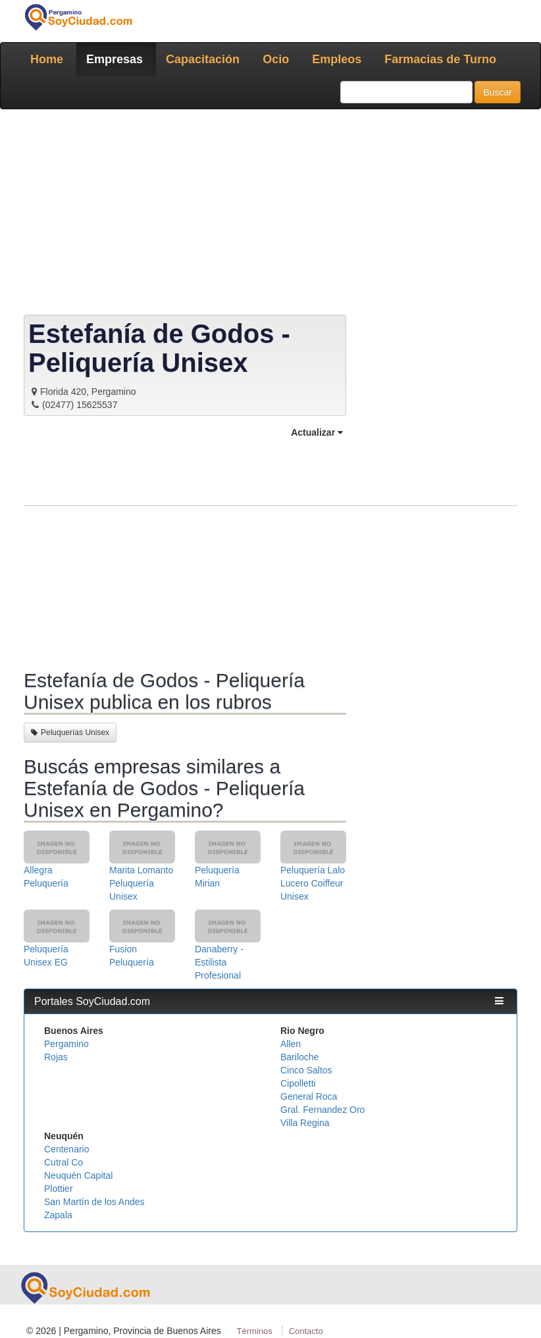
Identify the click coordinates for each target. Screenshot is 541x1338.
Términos (254, 1331)
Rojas (56, 1057)
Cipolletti (298, 1083)
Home (46, 59)
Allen (290, 1044)
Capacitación (203, 59)
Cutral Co (63, 1162)
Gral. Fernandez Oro (322, 1109)
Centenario (67, 1149)
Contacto (306, 1331)
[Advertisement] (270, 214)
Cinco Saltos (306, 1070)
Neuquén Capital (78, 1175)
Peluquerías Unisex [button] (70, 732)
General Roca (308, 1096)
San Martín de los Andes (94, 1201)
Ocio (276, 59)
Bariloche (299, 1057)
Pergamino (66, 1044)
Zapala (58, 1215)
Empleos (336, 59)
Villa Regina (304, 1123)
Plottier (58, 1188)
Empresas (114, 59)
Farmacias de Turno (440, 59)
